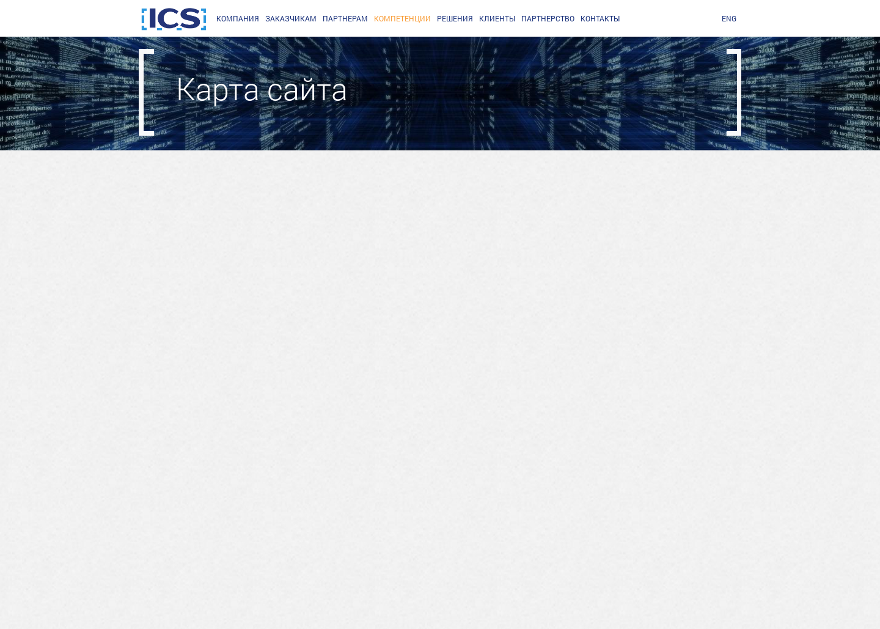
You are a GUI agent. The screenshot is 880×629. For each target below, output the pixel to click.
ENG (729, 18)
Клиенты (497, 18)
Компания (237, 18)
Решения (455, 18)
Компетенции (402, 18)
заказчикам (291, 18)
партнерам (345, 18)
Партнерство (547, 18)
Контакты (600, 18)
